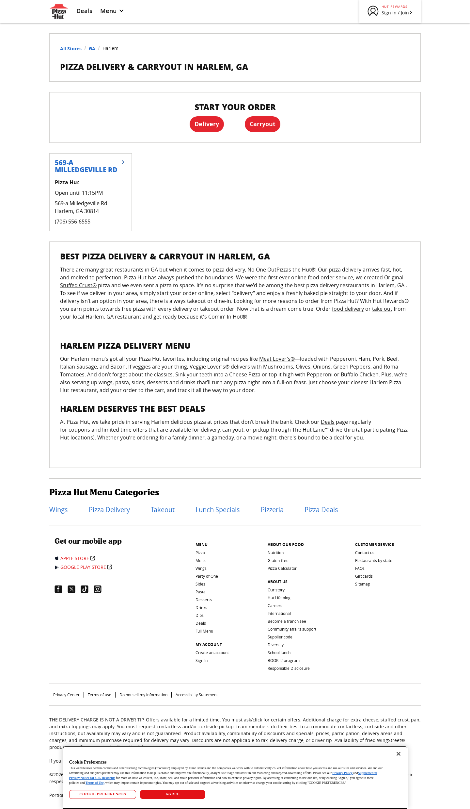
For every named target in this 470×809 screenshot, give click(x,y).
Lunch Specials (218, 509)
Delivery (207, 124)
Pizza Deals (321, 509)
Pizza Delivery (109, 509)
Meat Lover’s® (277, 358)
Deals (84, 11)
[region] (235, 777)
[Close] (398, 754)
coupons (79, 429)
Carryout (262, 124)
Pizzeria (272, 509)
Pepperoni (320, 374)
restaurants (129, 269)
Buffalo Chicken (360, 374)
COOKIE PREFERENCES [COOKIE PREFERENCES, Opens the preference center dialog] (102, 794)
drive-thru (342, 429)
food (313, 277)
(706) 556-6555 (72, 221)
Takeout (163, 509)
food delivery (348, 308)
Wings (58, 509)
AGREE (172, 794)
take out (382, 308)
